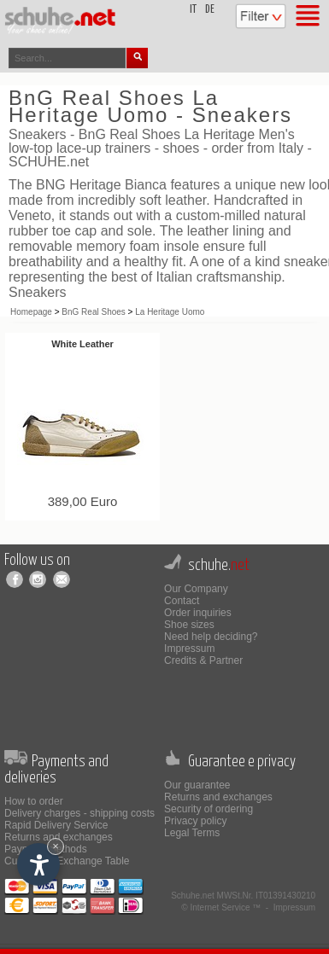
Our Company (196, 589)
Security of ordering (208, 809)
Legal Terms (192, 833)
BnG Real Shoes (94, 312)
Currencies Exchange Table (67, 861)
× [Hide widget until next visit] (55, 846)
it (193, 9)
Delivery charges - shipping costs (79, 813)
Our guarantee (197, 785)
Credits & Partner (203, 660)
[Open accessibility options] (38, 864)
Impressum (189, 648)
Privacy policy (195, 821)
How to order (33, 801)
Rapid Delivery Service (56, 825)
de (209, 9)
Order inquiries (198, 613)
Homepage (31, 312)
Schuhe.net (192, 895)
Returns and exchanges (58, 837)
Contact (181, 601)
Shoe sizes (189, 625)
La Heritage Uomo (169, 312)
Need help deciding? (210, 637)
